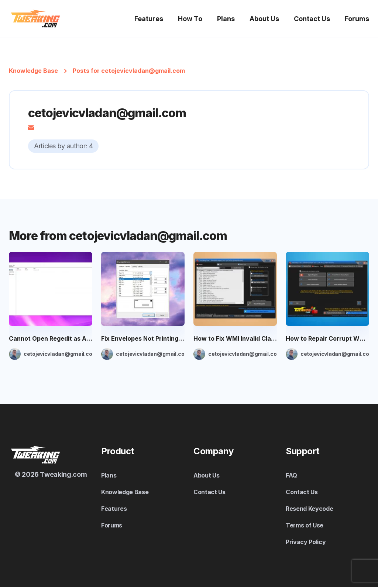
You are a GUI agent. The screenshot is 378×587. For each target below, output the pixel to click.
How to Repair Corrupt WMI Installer (327, 338)
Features (148, 19)
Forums (357, 19)
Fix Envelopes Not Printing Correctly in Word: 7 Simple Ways (143, 338)
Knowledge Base (33, 70)
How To (190, 19)
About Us (264, 19)
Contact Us (312, 19)
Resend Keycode (309, 508)
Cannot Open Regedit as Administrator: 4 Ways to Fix (50, 338)
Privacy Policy (306, 542)
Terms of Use (304, 525)
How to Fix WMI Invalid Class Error (235, 338)
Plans (226, 19)
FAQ (291, 475)
